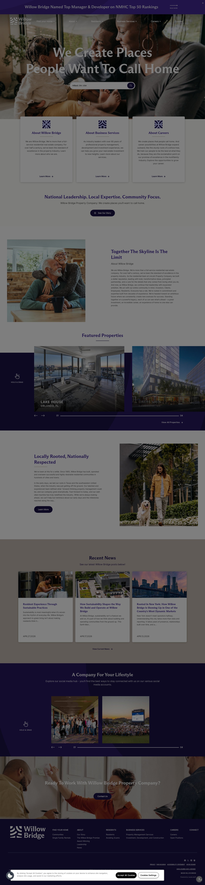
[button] (10, 875)
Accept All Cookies (126, 875)
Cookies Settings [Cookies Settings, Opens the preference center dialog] (148, 875)
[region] (87, 875)
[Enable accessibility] (199, 879)
